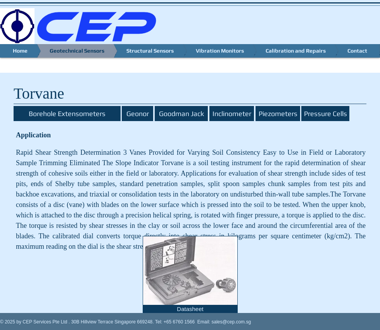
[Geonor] (137, 113)
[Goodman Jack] (181, 113)
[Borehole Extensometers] (67, 113)
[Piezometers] (278, 113)
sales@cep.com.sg (231, 322)
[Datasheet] (190, 309)
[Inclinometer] (231, 113)
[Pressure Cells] (325, 113)
